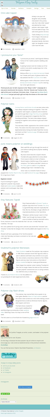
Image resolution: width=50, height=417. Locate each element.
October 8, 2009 (16, 285)
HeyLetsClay (44, 35)
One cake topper (9, 12)
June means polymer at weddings (16, 143)
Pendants (28, 8)
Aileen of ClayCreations (35, 296)
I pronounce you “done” (12, 55)
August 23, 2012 (16, 138)
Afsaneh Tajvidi (41, 203)
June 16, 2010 (16, 194)
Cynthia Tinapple (18, 411)
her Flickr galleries (26, 165)
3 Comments (5, 194)
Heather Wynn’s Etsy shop (17, 173)
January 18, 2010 (16, 242)
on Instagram (7, 372)
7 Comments (5, 242)
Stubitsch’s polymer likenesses (15, 247)
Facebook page (31, 132)
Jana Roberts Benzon (13, 275)
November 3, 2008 (18, 321)
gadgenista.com (34, 317)
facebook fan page (33, 173)
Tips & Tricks (4, 8)
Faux (42, 8)
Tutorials (13, 8)
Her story (46, 205)
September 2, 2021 (18, 49)
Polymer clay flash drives (12, 290)
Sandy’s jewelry (11, 186)
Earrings (36, 8)
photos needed (20, 262)
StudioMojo (4, 345)
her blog (37, 165)
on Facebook (7, 368)
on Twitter (6, 370)
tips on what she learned (36, 73)
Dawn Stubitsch (21, 251)
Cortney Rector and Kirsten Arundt (25, 107)
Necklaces (21, 8)
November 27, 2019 (18, 98)
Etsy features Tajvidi (10, 199)
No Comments (6, 49)
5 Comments (5, 138)
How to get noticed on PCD (8, 413)
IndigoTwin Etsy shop (35, 114)
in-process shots (38, 77)
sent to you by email (9, 366)
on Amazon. (37, 348)
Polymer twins (7, 103)
